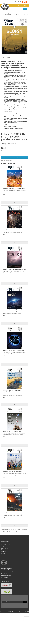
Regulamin (3, 542)
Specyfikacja (8, 57)
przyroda (18, 529)
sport (10, 531)
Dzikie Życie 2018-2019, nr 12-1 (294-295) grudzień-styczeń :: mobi (15, 14)
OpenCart (8, 611)
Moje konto (3, 553)
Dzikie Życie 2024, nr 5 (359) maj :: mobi (12, 471)
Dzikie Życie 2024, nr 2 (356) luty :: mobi (12, 431)
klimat (22, 529)
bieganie (13, 531)
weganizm (17, 531)
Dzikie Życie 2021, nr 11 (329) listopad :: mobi (13, 350)
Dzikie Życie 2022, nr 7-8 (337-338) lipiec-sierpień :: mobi (12, 391)
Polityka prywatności (5, 541)
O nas (2, 540)
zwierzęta (7, 531)
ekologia (14, 529)
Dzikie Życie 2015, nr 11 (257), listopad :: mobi (14, 188)
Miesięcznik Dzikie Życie (7, 529)
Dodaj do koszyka (14, 157)
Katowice (23, 531)
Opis (3, 57)
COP (20, 531)
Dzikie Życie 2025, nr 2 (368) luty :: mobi (12, 512)
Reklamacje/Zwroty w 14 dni (6, 549)
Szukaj (8, 13)
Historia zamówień (4, 555)
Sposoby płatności (4, 548)
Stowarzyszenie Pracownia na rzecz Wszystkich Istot (16, 142)
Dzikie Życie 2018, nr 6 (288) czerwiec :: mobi (13, 229)
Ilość (2, 150)
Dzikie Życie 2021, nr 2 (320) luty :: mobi (12, 310)
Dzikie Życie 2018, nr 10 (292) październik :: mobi (14, 269)
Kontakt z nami (4, 546)
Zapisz (25, 601)
